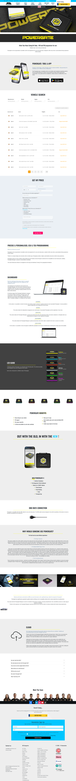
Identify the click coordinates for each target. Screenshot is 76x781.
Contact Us (39, 748)
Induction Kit (25, 769)
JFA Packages (25, 772)
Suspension (24, 775)
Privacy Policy (53, 735)
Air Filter (24, 748)
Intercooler (24, 770)
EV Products (24, 756)
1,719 (47, 171)
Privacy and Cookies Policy (42, 775)
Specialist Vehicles (41, 761)
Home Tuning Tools (26, 766)
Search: (62, 108)
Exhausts (24, 759)
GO (46, 715)
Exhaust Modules (25, 758)
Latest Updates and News (42, 750)
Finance (39, 762)
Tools (23, 777)
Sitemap (39, 770)
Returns (39, 773)
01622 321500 (8, 750)
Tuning (38, 769)
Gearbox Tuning (25, 762)
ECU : (49, 99)
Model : (22, 99)
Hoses (23, 767)
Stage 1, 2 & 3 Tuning (41, 751)
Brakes (23, 753)
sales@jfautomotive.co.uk (11, 748)
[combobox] (13, 101)
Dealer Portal (40, 767)
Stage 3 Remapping (41, 756)
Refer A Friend (40, 764)
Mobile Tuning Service (42, 758)
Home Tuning (25, 764)
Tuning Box (24, 778)
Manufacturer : (11, 99)
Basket (35, 0)
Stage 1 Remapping (41, 753)
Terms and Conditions (41, 777)
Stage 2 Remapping (41, 754)
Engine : (36, 99)
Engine (23, 754)
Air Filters (24, 750)
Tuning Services (25, 780)
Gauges (23, 761)
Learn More (43, 6)
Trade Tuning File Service (42, 766)
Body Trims (24, 751)
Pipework (24, 773)
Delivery (39, 772)
